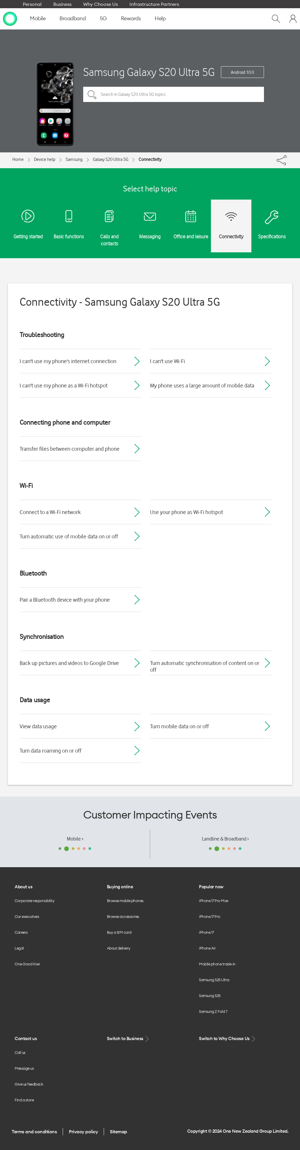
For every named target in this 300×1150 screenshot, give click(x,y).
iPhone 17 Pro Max (214, 900)
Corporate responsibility (34, 900)
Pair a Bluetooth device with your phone (65, 599)
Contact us (26, 1038)
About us (23, 886)
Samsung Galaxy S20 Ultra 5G (149, 72)
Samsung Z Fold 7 (213, 1011)
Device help (44, 159)
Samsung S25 (210, 995)
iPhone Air (207, 948)
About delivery (118, 948)
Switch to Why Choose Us (227, 1039)
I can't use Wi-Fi (167, 361)
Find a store (24, 1100)
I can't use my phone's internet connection (68, 361)
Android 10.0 (242, 72)
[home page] (10, 18)
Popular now (211, 886)
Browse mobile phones (125, 900)
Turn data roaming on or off (50, 750)
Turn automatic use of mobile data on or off (69, 536)
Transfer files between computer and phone (70, 448)
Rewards (131, 18)
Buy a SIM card (119, 932)
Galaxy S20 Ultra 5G (110, 159)
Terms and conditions (34, 1131)
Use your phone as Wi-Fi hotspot (186, 512)
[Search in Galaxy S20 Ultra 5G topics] (173, 94)
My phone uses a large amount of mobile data (202, 385)
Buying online (120, 886)
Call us (20, 1052)
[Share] (287, 158)
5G (103, 18)
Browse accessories (123, 916)
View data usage (38, 726)
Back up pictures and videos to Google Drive (69, 663)
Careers (21, 932)
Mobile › (75, 839)
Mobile (37, 18)
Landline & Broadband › (225, 839)
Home (18, 159)
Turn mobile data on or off (179, 726)
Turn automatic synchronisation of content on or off (204, 666)
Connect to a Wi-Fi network (50, 512)
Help (160, 18)
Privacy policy (83, 1131)
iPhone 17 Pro (209, 916)
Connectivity (150, 159)
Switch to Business (128, 1039)
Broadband (72, 18)
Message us (24, 1068)
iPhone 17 (206, 932)
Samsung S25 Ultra (214, 979)
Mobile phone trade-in (217, 964)
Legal (19, 948)
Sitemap (118, 1131)
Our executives (27, 916)
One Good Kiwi (27, 964)
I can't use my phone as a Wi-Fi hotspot (64, 385)
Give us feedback (29, 1084)
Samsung (74, 159)
